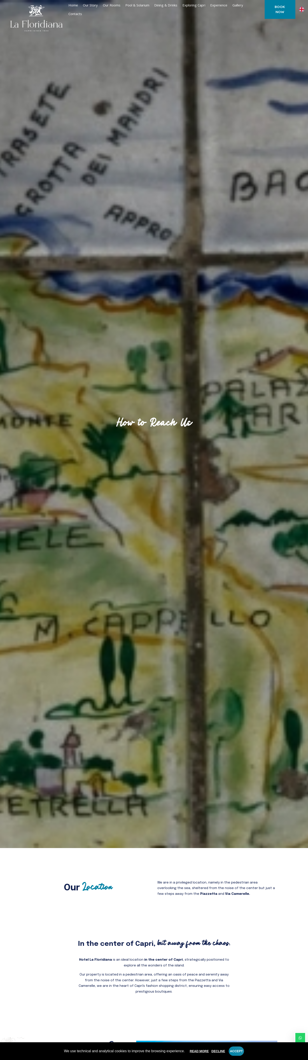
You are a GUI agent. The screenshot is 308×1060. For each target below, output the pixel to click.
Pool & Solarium (137, 5)
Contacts (75, 14)
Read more (199, 1051)
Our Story (90, 5)
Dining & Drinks (165, 5)
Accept (236, 1051)
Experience (218, 5)
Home (73, 5)
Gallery (237, 5)
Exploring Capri (193, 5)
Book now (280, 9)
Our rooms (111, 5)
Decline (218, 1051)
